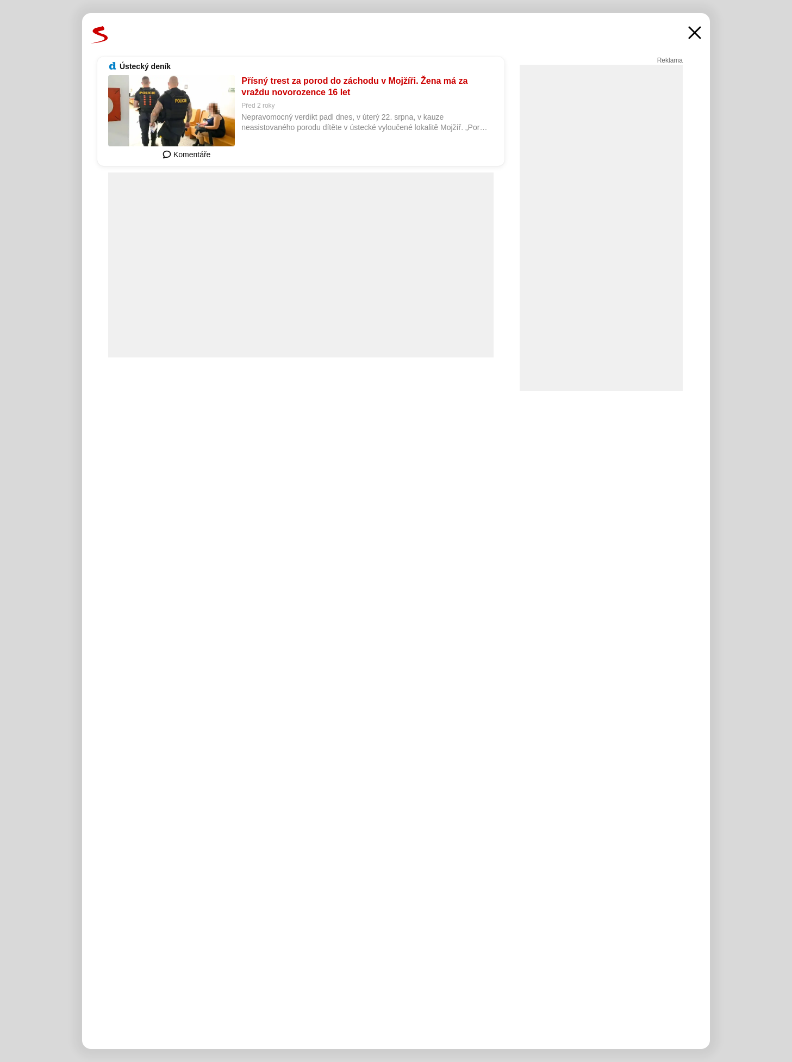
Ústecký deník (145, 66)
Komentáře (186, 154)
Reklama (670, 60)
